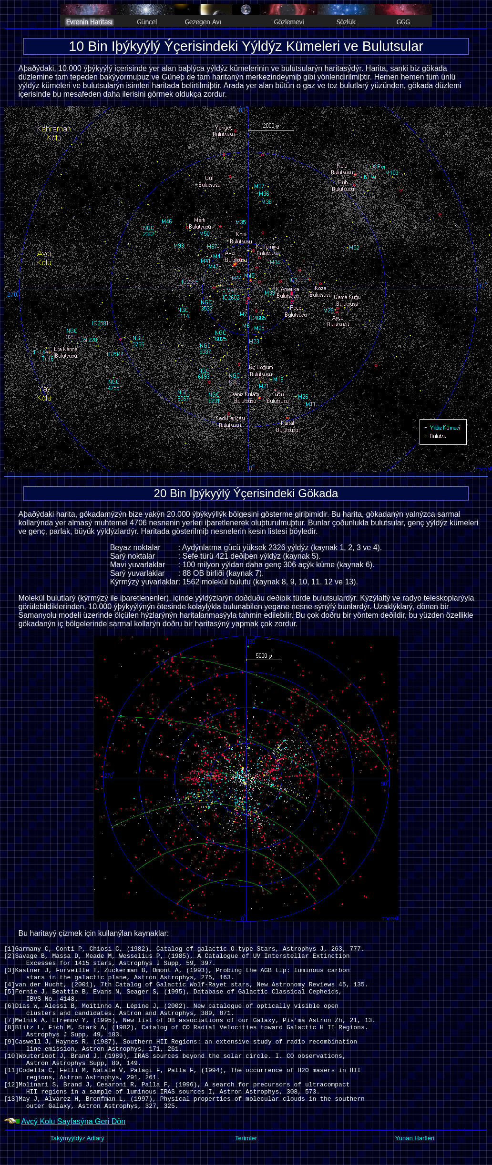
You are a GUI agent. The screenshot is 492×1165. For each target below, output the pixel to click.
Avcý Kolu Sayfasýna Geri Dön (73, 1121)
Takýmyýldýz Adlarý (77, 1138)
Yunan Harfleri (414, 1138)
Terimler (246, 1138)
